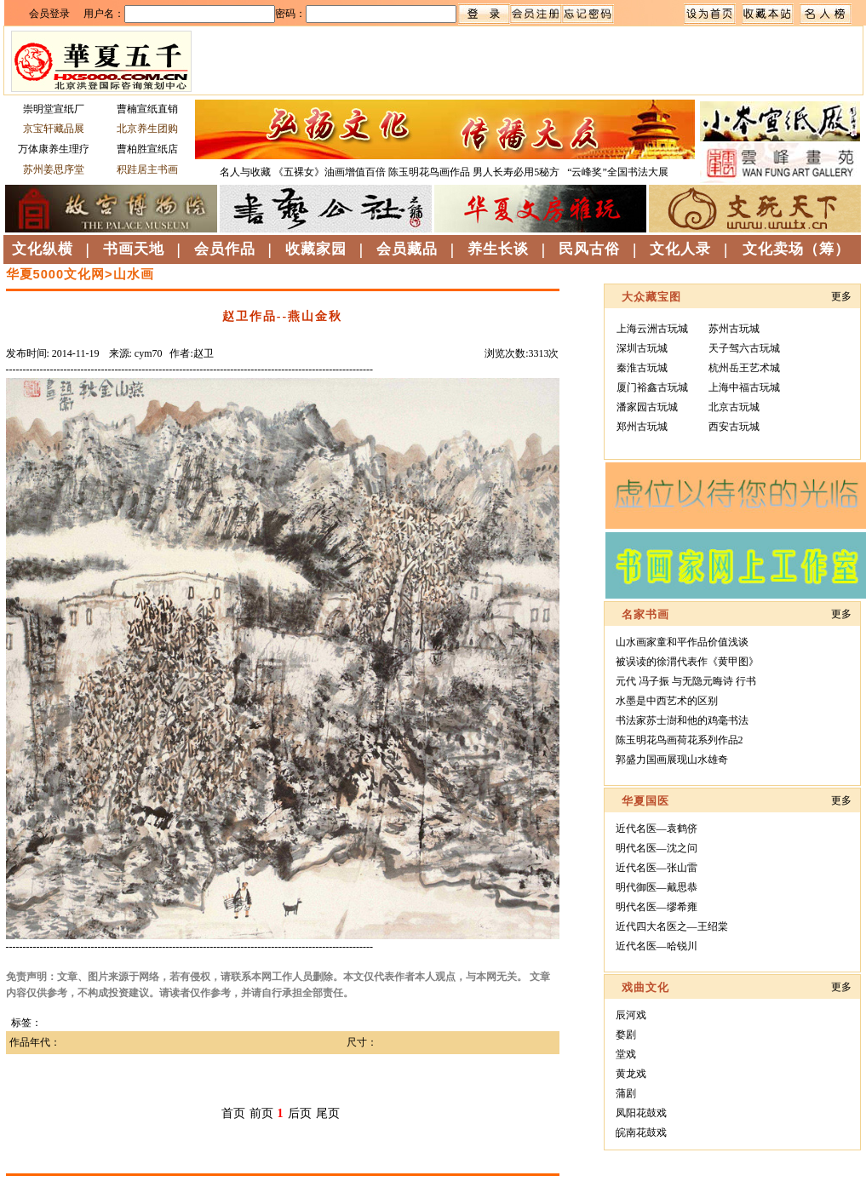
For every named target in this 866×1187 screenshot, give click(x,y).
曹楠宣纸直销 (147, 109)
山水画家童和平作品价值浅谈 (682, 642)
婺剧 (626, 1035)
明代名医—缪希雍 (656, 907)
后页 (300, 1113)
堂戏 (626, 1054)
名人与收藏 (245, 172)
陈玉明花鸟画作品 (429, 172)
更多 (841, 296)
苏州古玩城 (734, 329)
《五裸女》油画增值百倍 (329, 172)
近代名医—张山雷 (656, 868)
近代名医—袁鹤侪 (656, 828)
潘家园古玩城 (647, 407)
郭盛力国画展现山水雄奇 (672, 760)
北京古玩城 (734, 407)
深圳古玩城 (642, 348)
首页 (233, 1113)
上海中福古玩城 (744, 387)
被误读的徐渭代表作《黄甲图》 (687, 662)
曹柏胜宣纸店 (147, 149)
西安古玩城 (734, 427)
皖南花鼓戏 (641, 1132)
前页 (261, 1113)
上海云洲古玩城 (652, 329)
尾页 (328, 1113)
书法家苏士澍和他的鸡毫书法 (682, 720)
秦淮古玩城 (642, 368)
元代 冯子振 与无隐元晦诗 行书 (686, 681)
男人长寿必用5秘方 (517, 172)
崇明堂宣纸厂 (53, 109)
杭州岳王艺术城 (744, 368)
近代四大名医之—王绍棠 (672, 926)
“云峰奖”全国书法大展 (617, 172)
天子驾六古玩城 (744, 348)
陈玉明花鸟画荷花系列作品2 (679, 740)
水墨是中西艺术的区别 (667, 701)
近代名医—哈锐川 (656, 946)
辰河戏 (631, 1015)
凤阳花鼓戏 (641, 1113)
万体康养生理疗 (53, 149)
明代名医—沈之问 (656, 848)
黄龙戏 (631, 1074)
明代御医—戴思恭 (656, 887)
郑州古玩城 (642, 427)
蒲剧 (626, 1093)
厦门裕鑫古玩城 (652, 387)
